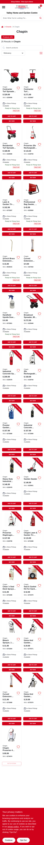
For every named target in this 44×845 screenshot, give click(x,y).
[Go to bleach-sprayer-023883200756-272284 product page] (11, 645)
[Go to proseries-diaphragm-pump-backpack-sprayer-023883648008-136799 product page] (11, 538)
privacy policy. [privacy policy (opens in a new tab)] (13, 827)
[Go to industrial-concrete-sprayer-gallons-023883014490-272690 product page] (32, 430)
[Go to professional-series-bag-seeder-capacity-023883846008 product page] (32, 209)
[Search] (40, 18)
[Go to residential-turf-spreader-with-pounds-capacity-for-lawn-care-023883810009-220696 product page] (11, 152)
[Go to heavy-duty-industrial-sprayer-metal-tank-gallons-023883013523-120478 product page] (11, 484)
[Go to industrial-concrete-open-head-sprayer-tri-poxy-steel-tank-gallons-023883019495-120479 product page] (11, 376)
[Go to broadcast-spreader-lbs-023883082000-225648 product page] (32, 322)
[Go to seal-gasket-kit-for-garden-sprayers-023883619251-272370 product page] (32, 592)
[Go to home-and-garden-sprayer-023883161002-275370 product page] (32, 699)
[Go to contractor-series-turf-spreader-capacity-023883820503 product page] (32, 96)
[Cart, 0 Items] (39, 7)
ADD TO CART (12, 116)
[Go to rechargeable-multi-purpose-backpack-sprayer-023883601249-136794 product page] (32, 376)
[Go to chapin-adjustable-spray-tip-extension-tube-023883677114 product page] (11, 265)
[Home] (2, 27)
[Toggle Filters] (41, 53)
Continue (8, 840)
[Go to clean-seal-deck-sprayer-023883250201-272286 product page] (11, 592)
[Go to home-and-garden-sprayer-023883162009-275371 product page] (32, 645)
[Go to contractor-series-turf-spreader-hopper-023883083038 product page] (11, 96)
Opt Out (23, 840)
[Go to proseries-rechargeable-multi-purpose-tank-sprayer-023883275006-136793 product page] (32, 152)
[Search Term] (22, 18)
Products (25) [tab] (8, 37)
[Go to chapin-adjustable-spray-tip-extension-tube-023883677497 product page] (32, 265)
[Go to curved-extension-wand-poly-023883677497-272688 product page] (11, 699)
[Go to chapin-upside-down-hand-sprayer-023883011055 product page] (11, 322)
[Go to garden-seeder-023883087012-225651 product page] (32, 484)
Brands (8, 27)
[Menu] (3, 7)
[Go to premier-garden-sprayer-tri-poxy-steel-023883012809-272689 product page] (11, 430)
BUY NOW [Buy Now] (11, 121)
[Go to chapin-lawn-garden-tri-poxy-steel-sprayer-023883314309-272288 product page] (32, 538)
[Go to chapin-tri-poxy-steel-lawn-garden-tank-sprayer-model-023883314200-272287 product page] (11, 209)
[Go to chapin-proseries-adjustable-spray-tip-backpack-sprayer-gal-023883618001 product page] (11, 746)
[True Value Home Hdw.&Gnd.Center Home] (22, 7)
